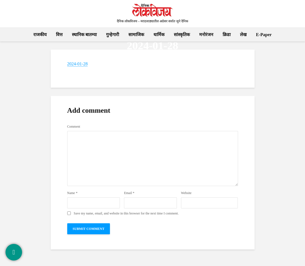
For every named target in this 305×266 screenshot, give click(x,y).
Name (72, 193)
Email (129, 193)
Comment (73, 126)
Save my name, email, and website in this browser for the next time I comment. (126, 213)
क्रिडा (227, 34)
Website (186, 193)
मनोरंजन (206, 34)
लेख (243, 34)
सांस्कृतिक (182, 34)
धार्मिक (158, 34)
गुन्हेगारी (112, 34)
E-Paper (264, 34)
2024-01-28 (77, 63)
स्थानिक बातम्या (84, 34)
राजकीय (40, 34)
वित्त (59, 34)
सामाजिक (136, 34)
